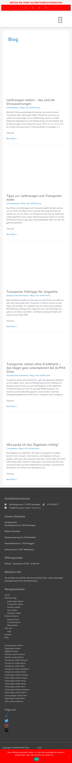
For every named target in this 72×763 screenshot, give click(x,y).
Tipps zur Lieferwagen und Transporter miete (34, 198)
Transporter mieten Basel (15, 663)
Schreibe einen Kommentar (17, 295)
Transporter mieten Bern (15, 666)
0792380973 (52, 504)
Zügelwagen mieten (13, 648)
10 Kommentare (13, 203)
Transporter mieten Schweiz (16, 660)
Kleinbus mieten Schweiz (15, 654)
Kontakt (8, 634)
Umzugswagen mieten (14, 645)
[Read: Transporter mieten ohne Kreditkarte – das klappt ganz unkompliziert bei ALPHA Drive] (35, 347)
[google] (6, 731)
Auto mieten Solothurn (14, 701)
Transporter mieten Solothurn (17, 669)
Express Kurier (13, 619)
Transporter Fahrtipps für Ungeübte (32, 291)
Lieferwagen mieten (15, 601)
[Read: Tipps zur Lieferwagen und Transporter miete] (35, 169)
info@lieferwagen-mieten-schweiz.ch (25, 507)
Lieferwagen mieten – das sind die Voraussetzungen (30, 102)
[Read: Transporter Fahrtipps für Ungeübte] (35, 264)
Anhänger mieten (14, 613)
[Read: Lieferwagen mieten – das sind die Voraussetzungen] (35, 73)
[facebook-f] (6, 717)
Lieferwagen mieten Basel (15, 683)
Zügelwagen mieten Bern (15, 698)
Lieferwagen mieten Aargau (16, 678)
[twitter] (6, 722)
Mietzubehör (12, 625)
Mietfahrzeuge (11, 598)
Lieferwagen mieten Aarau (15, 680)
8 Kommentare (12, 107)
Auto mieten (12, 610)
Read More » (11, 138)
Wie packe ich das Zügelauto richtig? (32, 444)
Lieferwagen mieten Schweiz (16, 675)
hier (55, 755)
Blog (22, 107)
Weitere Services (12, 616)
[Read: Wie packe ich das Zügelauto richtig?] (23, 427)
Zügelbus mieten (11, 651)
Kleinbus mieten (13, 607)
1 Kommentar (12, 448)
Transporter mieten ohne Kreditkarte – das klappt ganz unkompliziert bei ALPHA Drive (35, 368)
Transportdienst (13, 622)
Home (7, 595)
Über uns (8, 628)
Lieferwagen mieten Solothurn (17, 689)
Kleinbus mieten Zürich (14, 657)
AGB (9, 631)
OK (36, 759)
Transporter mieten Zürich (15, 672)
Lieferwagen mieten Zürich (16, 692)
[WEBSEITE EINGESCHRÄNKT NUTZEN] (68, 756)
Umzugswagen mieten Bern (16, 695)
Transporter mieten (15, 604)
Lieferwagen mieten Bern (15, 686)
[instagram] (6, 727)
